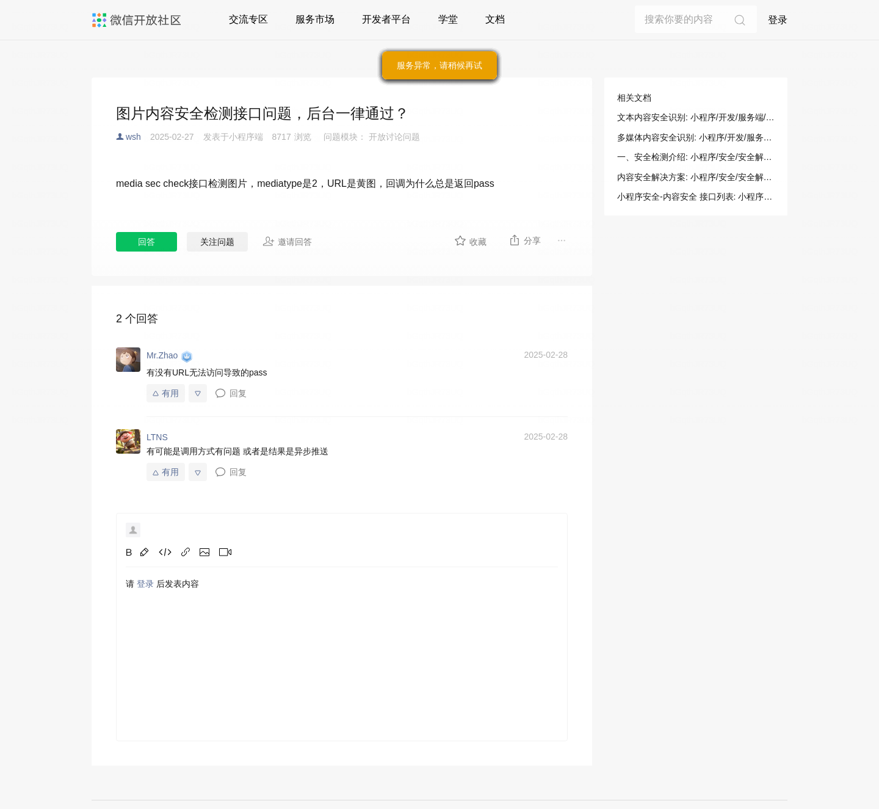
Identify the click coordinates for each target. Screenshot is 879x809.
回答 (146, 242)
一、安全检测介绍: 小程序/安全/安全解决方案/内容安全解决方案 (696, 157)
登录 (777, 20)
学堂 (448, 19)
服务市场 (315, 19)
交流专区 (248, 19)
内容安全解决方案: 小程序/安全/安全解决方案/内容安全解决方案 (696, 177)
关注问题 (217, 242)
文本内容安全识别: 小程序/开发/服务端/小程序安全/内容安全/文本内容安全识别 (696, 117)
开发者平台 (386, 19)
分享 (524, 240)
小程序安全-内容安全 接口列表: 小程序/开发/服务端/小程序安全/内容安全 (696, 196)
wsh (133, 137)
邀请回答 (287, 241)
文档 (495, 19)
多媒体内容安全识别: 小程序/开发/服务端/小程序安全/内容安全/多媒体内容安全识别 (696, 137)
